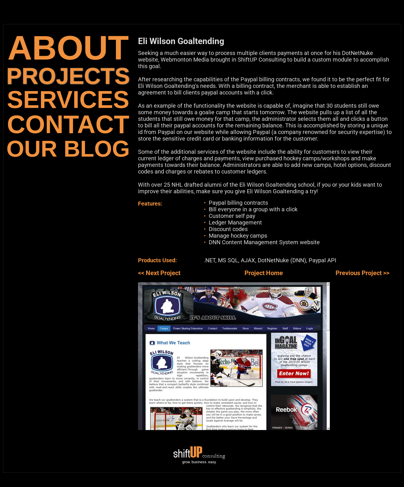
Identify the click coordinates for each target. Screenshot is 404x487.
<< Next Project (159, 273)
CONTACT (68, 124)
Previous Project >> (362, 273)
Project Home (264, 273)
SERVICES (68, 99)
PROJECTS (68, 76)
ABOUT (68, 48)
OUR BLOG (68, 148)
